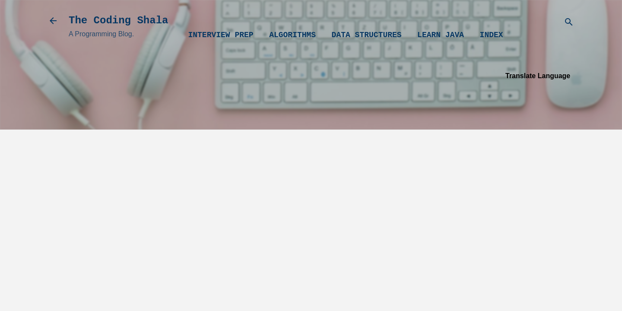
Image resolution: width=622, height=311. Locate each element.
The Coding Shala (118, 20)
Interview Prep (220, 35)
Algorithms (292, 35)
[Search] (569, 23)
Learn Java (440, 35)
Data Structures (367, 35)
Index (491, 35)
